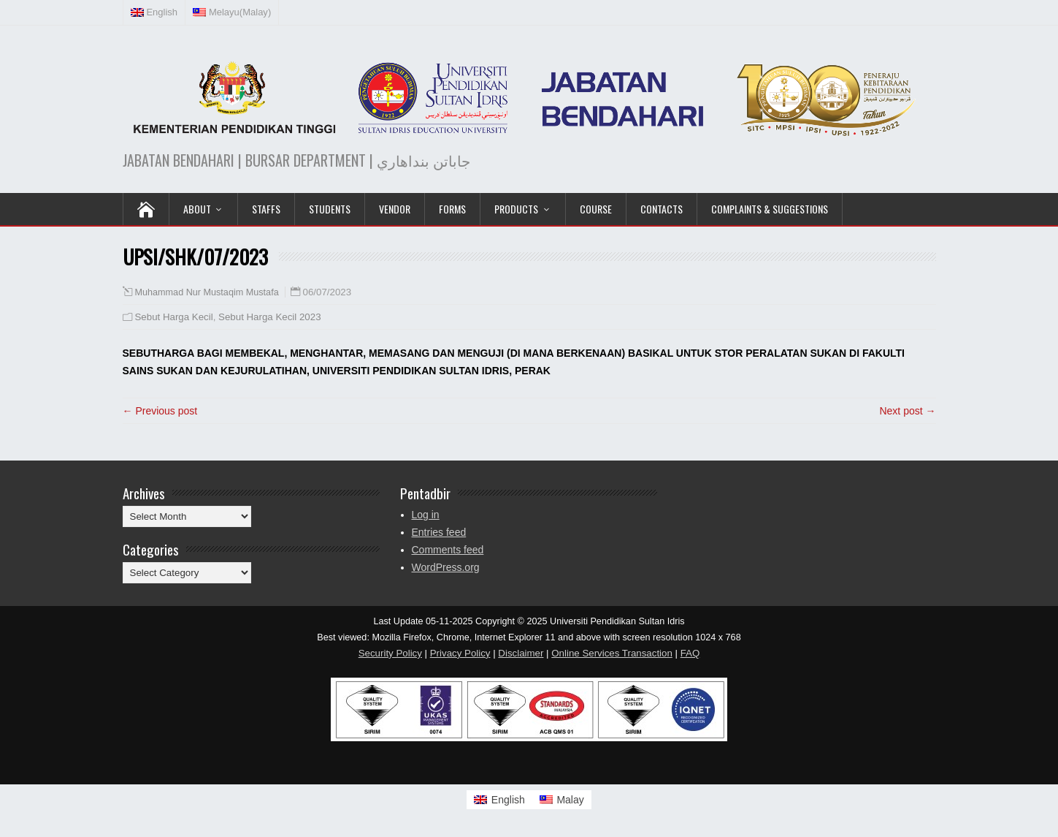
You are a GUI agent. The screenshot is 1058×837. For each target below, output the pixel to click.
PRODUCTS (516, 208)
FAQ (690, 653)
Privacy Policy (460, 653)
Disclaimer (520, 653)
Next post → (907, 411)
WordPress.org (446, 567)
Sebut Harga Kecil (174, 316)
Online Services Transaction (611, 653)
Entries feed (439, 532)
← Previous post (160, 411)
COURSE (596, 208)
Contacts (661, 208)
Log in (426, 514)
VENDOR (394, 208)
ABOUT (197, 208)
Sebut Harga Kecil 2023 (269, 316)
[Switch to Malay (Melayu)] (232, 12)
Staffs (266, 208)
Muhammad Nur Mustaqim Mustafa (207, 292)
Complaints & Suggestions (769, 208)
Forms (452, 208)
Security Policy (390, 653)
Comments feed (448, 550)
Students (329, 208)
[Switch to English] (499, 799)
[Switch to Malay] (561, 799)
